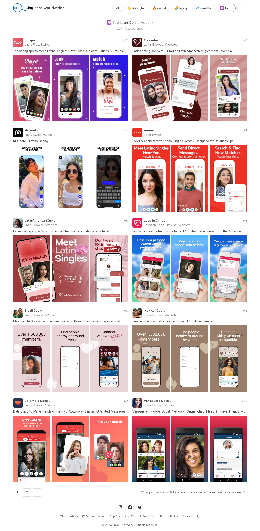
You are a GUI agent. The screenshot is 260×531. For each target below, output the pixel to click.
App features (118, 516)
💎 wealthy (203, 8)
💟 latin (226, 8)
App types (98, 516)
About (74, 516)
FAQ (85, 516)
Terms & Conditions (143, 516)
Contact (187, 516)
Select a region (210, 492)
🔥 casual (159, 8)
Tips (63, 516)
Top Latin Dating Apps (130, 22)
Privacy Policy (169, 516)
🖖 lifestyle (136, 8)
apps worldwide (50, 7)
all (117, 8)
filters (175, 492)
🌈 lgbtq (180, 8)
